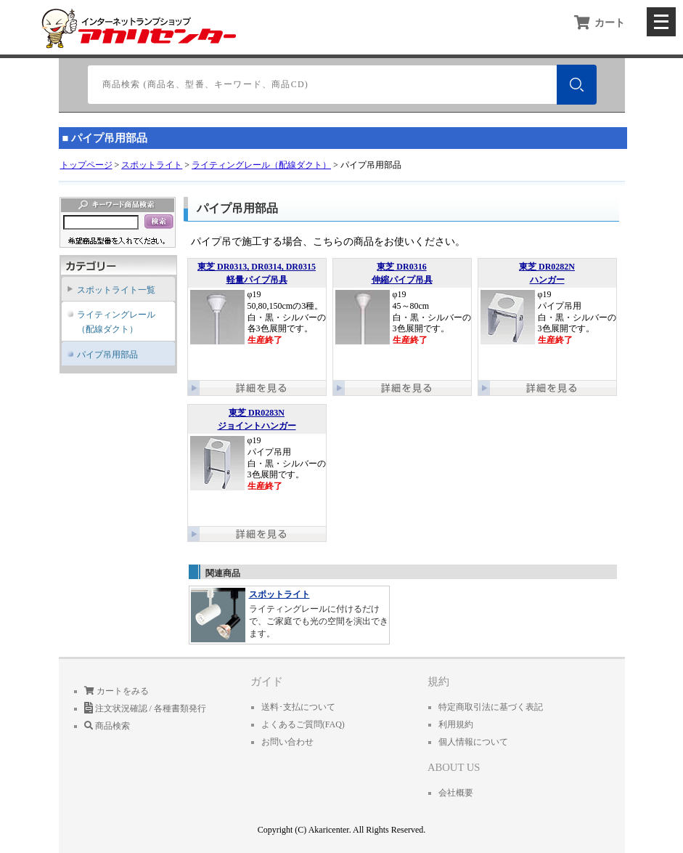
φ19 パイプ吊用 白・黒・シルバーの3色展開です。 (547, 318)
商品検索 (107, 726)
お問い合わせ (287, 742)
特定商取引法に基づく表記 (490, 707)
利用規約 (455, 724)
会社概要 (455, 793)
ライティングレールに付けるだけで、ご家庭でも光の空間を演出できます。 (289, 614)
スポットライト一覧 (116, 290)
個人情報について (473, 742)
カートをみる (116, 691)
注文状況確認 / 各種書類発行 (145, 708)
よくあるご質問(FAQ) (303, 724)
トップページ (86, 165)
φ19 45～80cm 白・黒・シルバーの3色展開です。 (402, 318)
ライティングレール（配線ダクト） (261, 165)
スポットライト (151, 165)
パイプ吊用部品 (107, 354)
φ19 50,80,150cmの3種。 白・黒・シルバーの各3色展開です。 (257, 318)
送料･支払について (298, 707)
